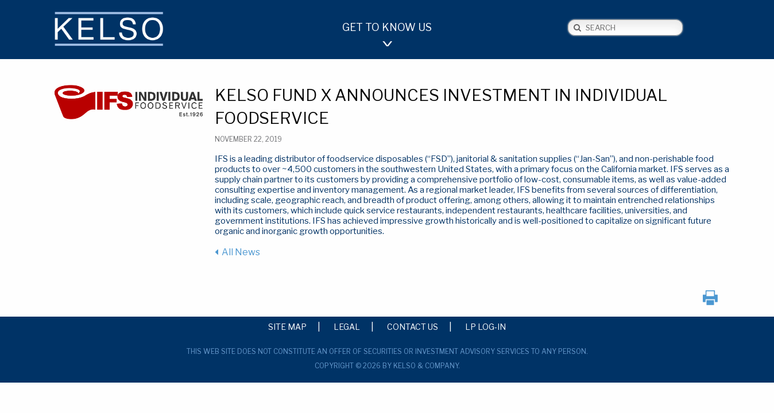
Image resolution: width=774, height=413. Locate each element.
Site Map (287, 326)
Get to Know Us (387, 27)
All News (241, 252)
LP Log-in (485, 326)
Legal (347, 326)
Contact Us (412, 326)
